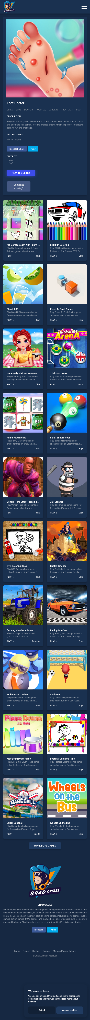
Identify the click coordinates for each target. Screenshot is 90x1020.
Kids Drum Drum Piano (19, 758)
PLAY (9, 256)
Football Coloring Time (62, 758)
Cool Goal (55, 694)
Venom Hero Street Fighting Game (25, 501)
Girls (10, 109)
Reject (42, 1010)
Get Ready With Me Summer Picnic (25, 373)
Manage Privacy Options (64, 951)
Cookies (36, 951)
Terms (17, 951)
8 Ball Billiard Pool (60, 437)
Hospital (41, 109)
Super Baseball (15, 823)
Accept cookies (69, 1010)
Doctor (28, 109)
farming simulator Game (20, 630)
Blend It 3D (12, 309)
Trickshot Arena (58, 373)
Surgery (53, 109)
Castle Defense (58, 566)
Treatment (67, 109)
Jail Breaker (56, 501)
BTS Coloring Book (17, 566)
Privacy (26, 951)
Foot (79, 109)
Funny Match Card (16, 437)
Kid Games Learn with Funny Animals (27, 245)
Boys (18, 109)
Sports (80, 384)
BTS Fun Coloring (59, 245)
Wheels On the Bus (60, 823)
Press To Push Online (61, 309)
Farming (36, 641)
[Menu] (84, 7)
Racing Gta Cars (58, 630)
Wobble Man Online (17, 694)
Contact (46, 951)
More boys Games (45, 845)
